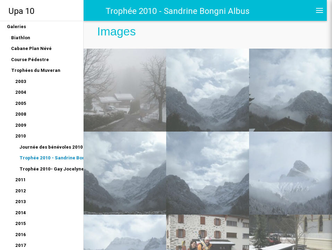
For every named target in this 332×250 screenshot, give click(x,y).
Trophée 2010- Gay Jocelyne (51, 169)
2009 (20, 125)
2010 (20, 136)
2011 (20, 180)
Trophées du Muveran (35, 70)
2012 (20, 191)
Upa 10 (21, 11)
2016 (20, 235)
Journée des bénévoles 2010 (51, 147)
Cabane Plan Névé (31, 48)
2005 (20, 103)
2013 (20, 202)
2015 (20, 223)
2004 (20, 92)
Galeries (16, 27)
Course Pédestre (30, 59)
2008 (20, 114)
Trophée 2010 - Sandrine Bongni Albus (51, 158)
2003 (20, 81)
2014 (20, 213)
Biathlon (20, 38)
